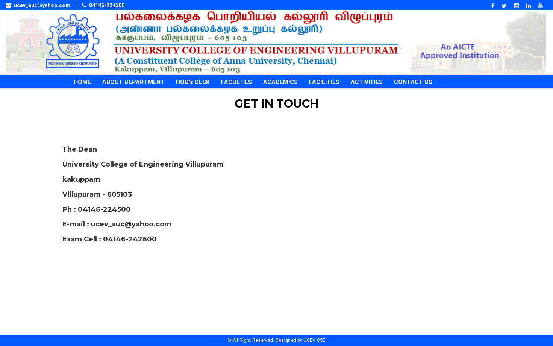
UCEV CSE (314, 340)
